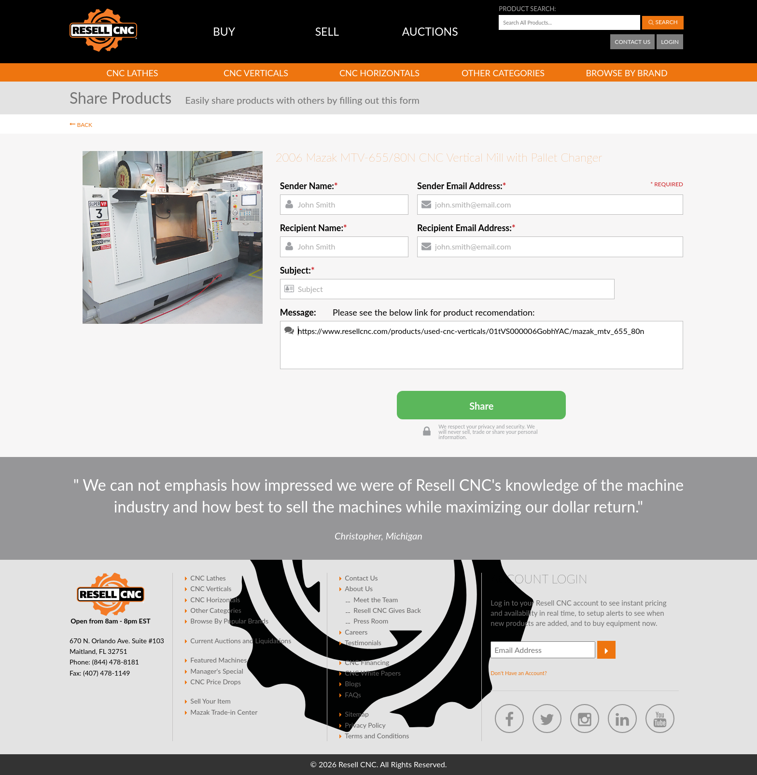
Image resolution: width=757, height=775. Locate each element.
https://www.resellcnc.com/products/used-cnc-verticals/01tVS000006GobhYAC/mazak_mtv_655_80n (481, 345)
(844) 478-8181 (115, 662)
